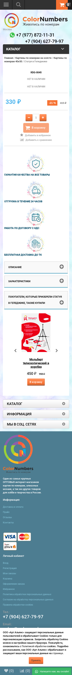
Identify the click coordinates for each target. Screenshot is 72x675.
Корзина (7, 578)
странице (57, 653)
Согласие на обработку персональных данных (28, 599)
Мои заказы (9, 573)
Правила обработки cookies (18, 604)
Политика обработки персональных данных (27, 594)
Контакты (8, 522)
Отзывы (7, 517)
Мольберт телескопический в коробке (36, 363)
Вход (5, 563)
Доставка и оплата (13, 507)
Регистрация (10, 568)
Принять (36, 660)
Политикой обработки (34, 646)
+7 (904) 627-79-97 (23, 616)
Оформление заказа (14, 584)
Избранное (9, 589)
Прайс (6, 512)
